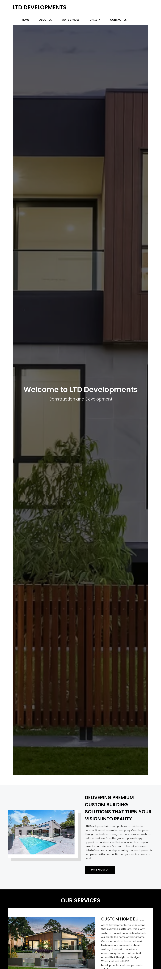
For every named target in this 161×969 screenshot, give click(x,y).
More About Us (100, 869)
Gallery (95, 20)
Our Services (71, 20)
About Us (45, 20)
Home (25, 20)
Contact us (118, 20)
